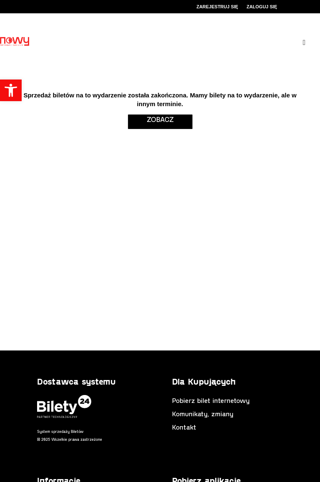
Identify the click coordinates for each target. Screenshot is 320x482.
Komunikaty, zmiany (202, 413)
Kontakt (184, 427)
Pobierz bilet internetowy (211, 400)
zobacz (160, 119)
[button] (11, 90)
